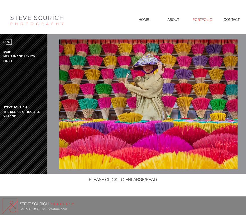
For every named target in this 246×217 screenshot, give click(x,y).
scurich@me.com (54, 209)
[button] (123, 104)
